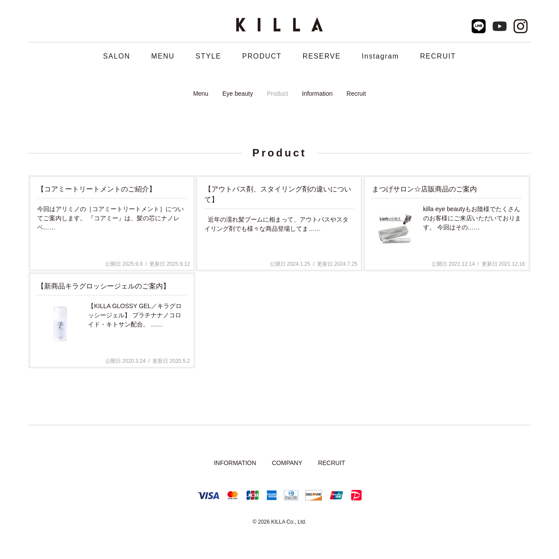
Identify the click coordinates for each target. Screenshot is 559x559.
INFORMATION (235, 462)
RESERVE (322, 56)
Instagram (380, 56)
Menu (200, 93)
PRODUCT (261, 56)
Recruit (356, 93)
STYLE (208, 56)
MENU (163, 56)
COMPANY (287, 462)
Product (277, 93)
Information (317, 93)
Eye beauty (237, 93)
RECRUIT (438, 56)
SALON (116, 56)
